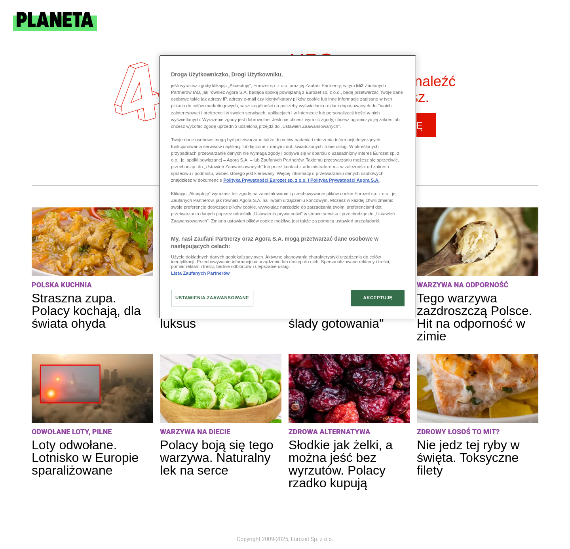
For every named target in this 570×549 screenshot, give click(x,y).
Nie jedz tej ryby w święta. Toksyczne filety (468, 457)
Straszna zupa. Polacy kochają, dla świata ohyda (86, 311)
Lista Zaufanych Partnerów (200, 273)
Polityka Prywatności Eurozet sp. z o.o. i (266, 180)
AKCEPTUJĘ (377, 297)
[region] (287, 187)
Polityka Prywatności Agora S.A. (345, 180)
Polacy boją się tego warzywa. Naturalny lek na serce (216, 457)
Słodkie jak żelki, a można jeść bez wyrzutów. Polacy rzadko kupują (341, 464)
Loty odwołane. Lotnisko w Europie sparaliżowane (85, 457)
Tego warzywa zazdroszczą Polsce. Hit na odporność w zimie (474, 317)
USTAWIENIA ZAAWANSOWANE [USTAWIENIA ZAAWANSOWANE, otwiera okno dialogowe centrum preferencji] (212, 297)
